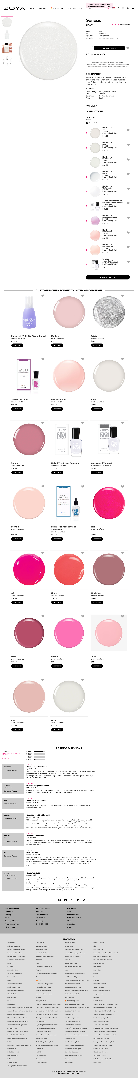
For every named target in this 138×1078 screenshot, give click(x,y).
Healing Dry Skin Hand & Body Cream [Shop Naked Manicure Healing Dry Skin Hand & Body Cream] (48, 1004)
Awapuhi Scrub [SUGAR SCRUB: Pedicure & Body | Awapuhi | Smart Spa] (12, 1028)
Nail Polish (90, 88)
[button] (14, 8)
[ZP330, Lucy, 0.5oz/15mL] (69, 701)
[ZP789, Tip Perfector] (107, 191)
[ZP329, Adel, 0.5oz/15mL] (109, 380)
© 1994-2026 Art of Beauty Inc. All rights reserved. (69, 1072)
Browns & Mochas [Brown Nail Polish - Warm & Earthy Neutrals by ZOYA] (13, 977)
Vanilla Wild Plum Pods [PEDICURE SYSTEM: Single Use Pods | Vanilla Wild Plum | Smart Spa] (72, 983)
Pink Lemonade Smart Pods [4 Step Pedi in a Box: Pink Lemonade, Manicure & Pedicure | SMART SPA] (45, 956)
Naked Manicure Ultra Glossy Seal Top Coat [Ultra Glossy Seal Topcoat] (105, 1028)
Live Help (8, 914)
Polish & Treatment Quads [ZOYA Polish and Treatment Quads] (16, 949)
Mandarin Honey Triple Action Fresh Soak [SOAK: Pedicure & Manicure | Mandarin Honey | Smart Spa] (105, 1007)
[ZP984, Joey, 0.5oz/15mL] (109, 637)
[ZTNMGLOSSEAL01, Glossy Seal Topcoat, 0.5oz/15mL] (109, 444)
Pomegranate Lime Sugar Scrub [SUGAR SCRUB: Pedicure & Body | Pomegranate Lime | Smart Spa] (46, 1018)
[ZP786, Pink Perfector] (107, 235)
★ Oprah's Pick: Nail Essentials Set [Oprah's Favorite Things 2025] (76, 1028)
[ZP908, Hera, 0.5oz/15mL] (29, 637)
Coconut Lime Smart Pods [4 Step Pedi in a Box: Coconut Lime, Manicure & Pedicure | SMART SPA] (16, 959)
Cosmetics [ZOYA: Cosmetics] (68, 1059)
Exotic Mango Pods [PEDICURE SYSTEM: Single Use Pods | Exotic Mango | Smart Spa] (13, 987)
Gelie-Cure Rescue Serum (101, 990)
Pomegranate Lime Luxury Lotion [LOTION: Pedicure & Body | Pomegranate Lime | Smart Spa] (104, 1042)
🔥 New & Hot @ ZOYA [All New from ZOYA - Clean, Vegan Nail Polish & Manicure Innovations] (72, 1000)
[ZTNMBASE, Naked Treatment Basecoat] (107, 206)
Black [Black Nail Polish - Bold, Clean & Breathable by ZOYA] (38, 977)
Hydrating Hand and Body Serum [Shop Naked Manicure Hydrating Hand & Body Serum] (47, 1024)
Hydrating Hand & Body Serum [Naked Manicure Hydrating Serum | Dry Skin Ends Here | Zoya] (17, 1031)
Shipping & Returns (12, 921)
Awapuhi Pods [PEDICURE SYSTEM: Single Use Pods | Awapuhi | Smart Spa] (98, 994)
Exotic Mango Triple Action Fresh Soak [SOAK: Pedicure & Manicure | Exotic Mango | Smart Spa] (19, 1007)
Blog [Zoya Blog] (89, 8)
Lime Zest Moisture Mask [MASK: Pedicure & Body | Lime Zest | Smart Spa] (15, 1035)
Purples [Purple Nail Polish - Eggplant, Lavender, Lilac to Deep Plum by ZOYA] (38, 970)
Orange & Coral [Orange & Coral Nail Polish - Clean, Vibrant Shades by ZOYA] (41, 1000)
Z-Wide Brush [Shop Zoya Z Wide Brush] (98, 1000)
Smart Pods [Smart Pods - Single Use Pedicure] (40, 1059)
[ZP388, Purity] (107, 177)
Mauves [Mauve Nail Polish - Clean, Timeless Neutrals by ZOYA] (96, 997)
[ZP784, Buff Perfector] (107, 250)
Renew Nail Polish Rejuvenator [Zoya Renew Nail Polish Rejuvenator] (75, 973)
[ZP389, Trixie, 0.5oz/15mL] (109, 316)
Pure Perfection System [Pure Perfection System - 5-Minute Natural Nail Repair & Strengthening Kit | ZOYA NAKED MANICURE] (101, 1038)
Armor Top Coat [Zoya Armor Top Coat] (12, 970)
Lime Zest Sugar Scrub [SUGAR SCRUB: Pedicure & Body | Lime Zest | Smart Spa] (72, 1018)
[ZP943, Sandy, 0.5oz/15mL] (69, 637)
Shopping (39, 921)
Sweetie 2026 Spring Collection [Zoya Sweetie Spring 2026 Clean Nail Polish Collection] (75, 953)
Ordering (8, 918)
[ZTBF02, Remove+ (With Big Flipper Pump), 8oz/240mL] (29, 316)
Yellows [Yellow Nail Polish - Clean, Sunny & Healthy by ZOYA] (96, 977)
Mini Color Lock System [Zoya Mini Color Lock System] (72, 977)
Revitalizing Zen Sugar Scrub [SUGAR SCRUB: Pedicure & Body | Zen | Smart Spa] (45, 1028)
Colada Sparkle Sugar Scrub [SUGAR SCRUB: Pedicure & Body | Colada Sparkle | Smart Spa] (16, 1014)
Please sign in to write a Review (11, 754)
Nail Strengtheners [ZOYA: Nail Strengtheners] (13, 946)
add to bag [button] (105, 48)
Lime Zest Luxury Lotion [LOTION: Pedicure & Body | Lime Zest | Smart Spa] (73, 1042)
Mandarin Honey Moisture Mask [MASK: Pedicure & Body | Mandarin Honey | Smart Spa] (46, 1035)
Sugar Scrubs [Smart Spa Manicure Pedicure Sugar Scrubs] (69, 1014)
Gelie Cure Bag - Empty (101, 1048)
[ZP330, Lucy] (107, 148)
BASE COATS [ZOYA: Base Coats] (40, 942)
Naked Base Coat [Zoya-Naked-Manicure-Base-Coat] (13, 1052)
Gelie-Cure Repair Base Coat (74, 1004)
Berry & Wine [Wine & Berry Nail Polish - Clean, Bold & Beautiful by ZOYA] (69, 997)
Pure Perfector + (70, 1038)
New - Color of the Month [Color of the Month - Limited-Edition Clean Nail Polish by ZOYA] (73, 956)
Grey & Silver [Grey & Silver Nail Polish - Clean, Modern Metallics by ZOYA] (11, 997)
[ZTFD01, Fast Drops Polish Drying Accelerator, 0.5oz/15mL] (69, 508)
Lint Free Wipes (41, 1055)
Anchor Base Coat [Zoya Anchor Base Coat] (71, 963)
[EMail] (101, 54)
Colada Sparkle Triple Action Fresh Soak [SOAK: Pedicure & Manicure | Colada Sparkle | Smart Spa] (105, 1011)
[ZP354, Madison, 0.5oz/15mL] (69, 316)
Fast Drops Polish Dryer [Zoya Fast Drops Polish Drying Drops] (44, 966)
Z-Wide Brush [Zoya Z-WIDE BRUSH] (12, 1062)
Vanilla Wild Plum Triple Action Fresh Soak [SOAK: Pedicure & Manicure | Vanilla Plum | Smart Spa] (105, 1004)
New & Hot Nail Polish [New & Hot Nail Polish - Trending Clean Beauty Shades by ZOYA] (14, 953)
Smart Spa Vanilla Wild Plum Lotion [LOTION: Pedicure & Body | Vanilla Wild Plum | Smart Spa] (19, 1045)
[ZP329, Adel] (107, 133)
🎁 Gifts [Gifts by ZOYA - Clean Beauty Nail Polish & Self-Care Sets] (38, 980)
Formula (107, 106)
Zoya (69, 911)
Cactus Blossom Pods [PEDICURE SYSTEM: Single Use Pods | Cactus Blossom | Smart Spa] (72, 994)
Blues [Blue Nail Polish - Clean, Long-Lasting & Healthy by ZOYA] (66, 970)
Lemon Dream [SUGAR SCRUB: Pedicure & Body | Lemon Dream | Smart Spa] (40, 1021)
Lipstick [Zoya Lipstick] (67, 959)
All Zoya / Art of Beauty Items (17, 1065)
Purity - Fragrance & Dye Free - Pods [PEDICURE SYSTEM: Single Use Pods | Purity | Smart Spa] (77, 980)
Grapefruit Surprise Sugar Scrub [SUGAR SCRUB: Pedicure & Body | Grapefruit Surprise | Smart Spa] (17, 1021)
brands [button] (42, 8)
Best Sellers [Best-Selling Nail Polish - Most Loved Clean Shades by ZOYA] (97, 970)
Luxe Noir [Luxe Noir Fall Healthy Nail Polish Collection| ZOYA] (96, 980)
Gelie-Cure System (74, 918)
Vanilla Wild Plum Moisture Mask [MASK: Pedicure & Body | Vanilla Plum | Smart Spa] (104, 1031)
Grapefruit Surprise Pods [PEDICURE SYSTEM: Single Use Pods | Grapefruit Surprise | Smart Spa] (73, 987)
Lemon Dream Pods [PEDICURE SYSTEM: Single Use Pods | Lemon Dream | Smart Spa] (99, 983)
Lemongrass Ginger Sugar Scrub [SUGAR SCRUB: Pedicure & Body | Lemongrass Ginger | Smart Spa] (46, 1014)
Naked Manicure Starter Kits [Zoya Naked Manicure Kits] (102, 1059)
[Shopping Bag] (133, 8)
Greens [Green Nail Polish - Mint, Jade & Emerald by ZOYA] (95, 973)
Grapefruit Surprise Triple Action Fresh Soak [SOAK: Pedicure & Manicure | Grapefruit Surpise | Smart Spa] (19, 1011)
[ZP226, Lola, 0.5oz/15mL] (109, 508)
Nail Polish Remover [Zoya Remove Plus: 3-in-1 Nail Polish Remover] (71, 1052)
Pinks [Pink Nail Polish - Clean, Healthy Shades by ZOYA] (9, 963)
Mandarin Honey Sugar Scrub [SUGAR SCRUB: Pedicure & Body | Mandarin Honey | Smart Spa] (17, 1018)
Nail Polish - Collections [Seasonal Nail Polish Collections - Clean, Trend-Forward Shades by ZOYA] (73, 966)
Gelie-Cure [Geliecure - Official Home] (97, 1062)
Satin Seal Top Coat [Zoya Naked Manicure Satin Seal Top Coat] (99, 1055)
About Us (39, 911)
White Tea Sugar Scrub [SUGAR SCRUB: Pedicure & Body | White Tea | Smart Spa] (72, 1021)
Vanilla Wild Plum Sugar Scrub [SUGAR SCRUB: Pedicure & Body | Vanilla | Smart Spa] (103, 1014)
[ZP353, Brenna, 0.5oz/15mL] (29, 508)
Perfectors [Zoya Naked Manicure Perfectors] (39, 1048)
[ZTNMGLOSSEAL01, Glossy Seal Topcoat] (107, 264)
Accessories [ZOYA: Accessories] (69, 946)
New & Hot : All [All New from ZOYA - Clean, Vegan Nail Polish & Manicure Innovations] (98, 949)
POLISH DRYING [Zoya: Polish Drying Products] (70, 942)
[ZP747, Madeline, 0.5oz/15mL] (109, 574)
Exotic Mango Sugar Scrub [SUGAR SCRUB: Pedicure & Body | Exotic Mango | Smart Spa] (102, 1018)
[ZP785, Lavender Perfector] (107, 221)
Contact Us (9, 911)
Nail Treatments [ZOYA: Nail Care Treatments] (12, 1055)
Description (94, 74)
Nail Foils (10, 1059)
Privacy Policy (10, 927)
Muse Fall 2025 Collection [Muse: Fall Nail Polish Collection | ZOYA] (16, 956)
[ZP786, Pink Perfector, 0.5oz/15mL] (69, 380)
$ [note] (105, 136)
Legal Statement (42, 914)
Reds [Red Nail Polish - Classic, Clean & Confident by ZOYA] (37, 963)
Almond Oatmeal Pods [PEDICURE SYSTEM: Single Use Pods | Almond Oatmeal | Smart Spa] (15, 983)
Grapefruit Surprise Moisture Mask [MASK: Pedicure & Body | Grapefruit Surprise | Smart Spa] (104, 1035)
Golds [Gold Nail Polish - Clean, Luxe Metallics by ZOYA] (9, 980)
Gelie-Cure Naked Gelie (101, 1021)
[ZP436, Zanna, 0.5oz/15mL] (29, 444)
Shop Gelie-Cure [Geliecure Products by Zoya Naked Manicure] (12, 994)
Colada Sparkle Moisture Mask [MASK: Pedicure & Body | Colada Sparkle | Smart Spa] (75, 1031)
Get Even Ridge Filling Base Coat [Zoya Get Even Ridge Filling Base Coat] (47, 973)
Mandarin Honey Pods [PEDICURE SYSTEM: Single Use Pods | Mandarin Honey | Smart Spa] (43, 987)
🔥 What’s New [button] (57, 8)
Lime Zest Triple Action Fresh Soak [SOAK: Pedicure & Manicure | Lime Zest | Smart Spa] (47, 1007)
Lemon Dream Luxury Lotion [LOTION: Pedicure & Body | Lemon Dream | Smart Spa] (74, 1045)
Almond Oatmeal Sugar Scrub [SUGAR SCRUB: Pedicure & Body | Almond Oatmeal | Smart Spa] (17, 1024)
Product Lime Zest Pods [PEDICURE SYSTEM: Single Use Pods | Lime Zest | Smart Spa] (44, 990)
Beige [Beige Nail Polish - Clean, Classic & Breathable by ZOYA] (9, 1000)
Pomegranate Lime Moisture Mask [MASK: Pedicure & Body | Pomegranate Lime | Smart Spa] (76, 1035)
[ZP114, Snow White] (107, 162)
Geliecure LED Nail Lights (73, 1048)
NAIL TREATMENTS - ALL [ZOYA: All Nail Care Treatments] (72, 1011)
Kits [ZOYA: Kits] (94, 946)
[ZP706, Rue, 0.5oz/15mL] (29, 701)
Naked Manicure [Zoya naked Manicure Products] (41, 1062)
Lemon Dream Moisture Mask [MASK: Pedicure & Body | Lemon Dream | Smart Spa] (17, 1038)
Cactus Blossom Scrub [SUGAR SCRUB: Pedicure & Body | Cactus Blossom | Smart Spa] (101, 1024)
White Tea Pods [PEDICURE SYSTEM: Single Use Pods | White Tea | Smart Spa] (98, 987)
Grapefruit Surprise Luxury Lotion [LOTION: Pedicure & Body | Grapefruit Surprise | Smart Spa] (47, 1045)
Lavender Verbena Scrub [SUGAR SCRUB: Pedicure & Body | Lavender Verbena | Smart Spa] (73, 1024)
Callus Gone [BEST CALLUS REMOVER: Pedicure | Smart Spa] (69, 1062)
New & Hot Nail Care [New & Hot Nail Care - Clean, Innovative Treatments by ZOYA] (42, 953)
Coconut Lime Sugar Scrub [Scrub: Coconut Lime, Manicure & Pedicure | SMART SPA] (102, 956)
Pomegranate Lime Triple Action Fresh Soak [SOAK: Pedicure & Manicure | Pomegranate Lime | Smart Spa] (77, 1007)
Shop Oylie (11, 1004)
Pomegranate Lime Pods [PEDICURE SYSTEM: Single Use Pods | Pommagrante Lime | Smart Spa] (15, 990)
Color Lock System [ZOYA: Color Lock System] (42, 946)
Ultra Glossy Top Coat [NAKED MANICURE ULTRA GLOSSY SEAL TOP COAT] (100, 1052)
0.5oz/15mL (96, 33)
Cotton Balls (11, 1048)
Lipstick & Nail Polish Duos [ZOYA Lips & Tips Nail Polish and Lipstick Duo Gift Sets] (74, 949)
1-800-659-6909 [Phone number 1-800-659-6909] (42, 924)
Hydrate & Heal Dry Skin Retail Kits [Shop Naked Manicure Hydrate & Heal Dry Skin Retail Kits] (76, 990)
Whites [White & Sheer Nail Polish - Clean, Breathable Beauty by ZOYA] (38, 997)
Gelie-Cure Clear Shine (43, 1031)
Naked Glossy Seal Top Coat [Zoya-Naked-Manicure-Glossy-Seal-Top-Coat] (74, 1055)
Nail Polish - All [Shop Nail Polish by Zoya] (98, 963)
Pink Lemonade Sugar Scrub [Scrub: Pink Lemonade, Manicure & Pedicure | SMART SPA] (102, 959)
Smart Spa (71, 924)
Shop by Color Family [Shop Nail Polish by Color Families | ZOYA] (14, 973)
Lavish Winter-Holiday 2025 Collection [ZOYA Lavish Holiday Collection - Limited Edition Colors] (105, 953)
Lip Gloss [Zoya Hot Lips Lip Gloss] (10, 966)
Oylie (69, 927)
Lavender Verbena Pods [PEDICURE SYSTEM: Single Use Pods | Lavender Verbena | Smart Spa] (44, 994)
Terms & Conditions (12, 924)
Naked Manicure (73, 914)
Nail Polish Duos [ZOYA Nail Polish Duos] (41, 949)
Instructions (107, 111)
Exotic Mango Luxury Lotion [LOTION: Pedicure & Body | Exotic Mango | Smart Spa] (45, 1042)
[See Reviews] (121, 24)
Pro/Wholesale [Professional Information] (75, 8)
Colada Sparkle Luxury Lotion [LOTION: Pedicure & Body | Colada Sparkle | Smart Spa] (103, 1045)
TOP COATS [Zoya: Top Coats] (11, 942)
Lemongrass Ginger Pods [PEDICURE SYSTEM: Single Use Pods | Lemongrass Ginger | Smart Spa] (44, 983)
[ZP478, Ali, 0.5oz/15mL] (29, 574)
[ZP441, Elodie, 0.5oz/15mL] (69, 574)
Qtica (69, 921)
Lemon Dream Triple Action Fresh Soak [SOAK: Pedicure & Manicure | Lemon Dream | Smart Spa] (48, 1011)
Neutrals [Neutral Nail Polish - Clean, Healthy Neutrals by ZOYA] (39, 959)
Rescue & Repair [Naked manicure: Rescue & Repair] (98, 942)
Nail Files (39, 1052)
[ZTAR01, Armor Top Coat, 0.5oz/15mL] (29, 380)
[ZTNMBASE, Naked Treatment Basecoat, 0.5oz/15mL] (69, 444)
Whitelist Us (40, 918)
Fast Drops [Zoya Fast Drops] (97, 966)
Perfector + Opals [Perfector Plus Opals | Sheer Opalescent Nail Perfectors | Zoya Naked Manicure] (41, 1038)
